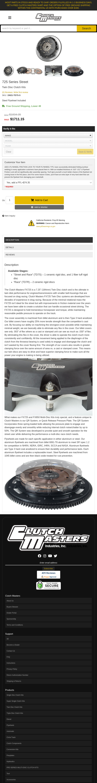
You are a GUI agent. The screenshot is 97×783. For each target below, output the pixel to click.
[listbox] (48, 135)
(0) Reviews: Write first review (15, 92)
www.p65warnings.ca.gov (45, 226)
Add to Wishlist (40, 207)
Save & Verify (85, 152)
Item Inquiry (10, 216)
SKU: (4, 95)
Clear (8, 152)
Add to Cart (41, 200)
